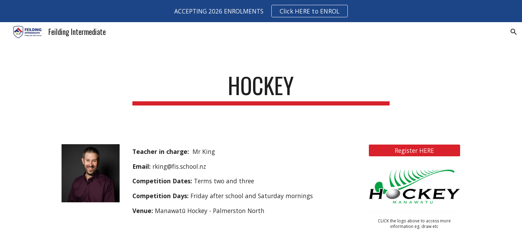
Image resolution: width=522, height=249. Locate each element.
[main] (261, 88)
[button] (513, 32)
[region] (261, 11)
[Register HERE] (414, 150)
